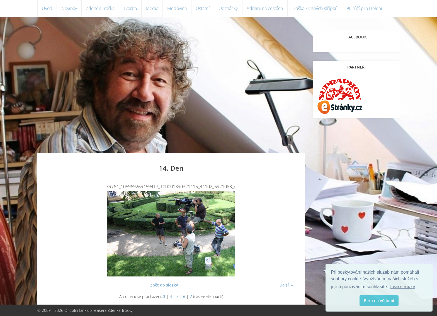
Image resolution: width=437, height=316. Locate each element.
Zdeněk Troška (100, 8)
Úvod (47, 8)
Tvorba (130, 8)
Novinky (69, 8)
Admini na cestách (265, 8)
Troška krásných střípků (315, 8)
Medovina (177, 8)
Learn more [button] (402, 286)
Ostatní (203, 8)
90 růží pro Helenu (364, 8)
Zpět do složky (164, 285)
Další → (287, 285)
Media (152, 8)
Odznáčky (228, 8)
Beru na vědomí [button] (379, 300)
